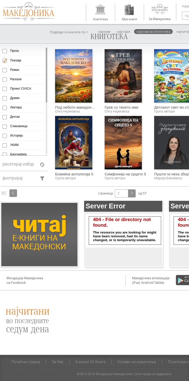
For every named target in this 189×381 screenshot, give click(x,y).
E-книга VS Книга (91, 361)
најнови (104, 31)
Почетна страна (25, 361)
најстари (123, 31)
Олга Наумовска (67, 111)
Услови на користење (137, 361)
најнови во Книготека (153, 31)
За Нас (58, 361)
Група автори (65, 178)
